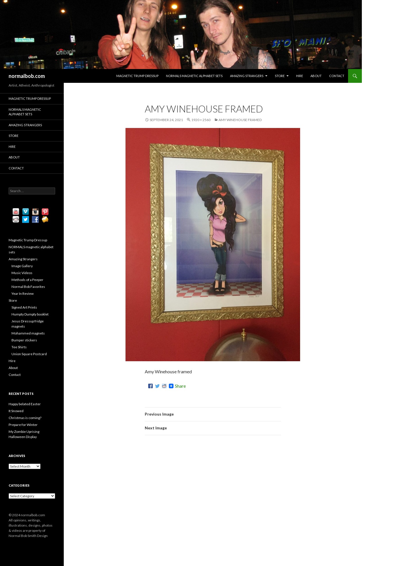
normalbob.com (27, 76)
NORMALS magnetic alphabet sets (194, 76)
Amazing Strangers (246, 76)
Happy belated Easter (25, 404)
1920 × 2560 (201, 120)
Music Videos (21, 273)
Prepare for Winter (23, 424)
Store (280, 76)
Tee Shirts (19, 347)
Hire (299, 76)
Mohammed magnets (28, 333)
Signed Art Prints (24, 307)
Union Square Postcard (29, 354)
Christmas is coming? (25, 418)
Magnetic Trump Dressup (137, 76)
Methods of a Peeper (27, 280)
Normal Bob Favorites (28, 286)
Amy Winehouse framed (240, 120)
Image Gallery (22, 266)
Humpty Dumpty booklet (30, 314)
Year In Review (22, 293)
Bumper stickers (24, 340)
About (316, 76)
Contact (336, 76)
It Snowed (16, 411)
